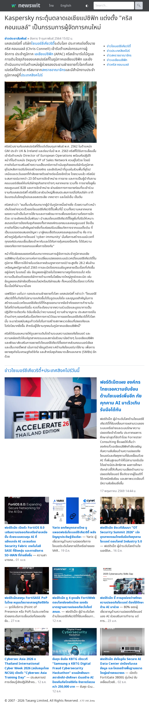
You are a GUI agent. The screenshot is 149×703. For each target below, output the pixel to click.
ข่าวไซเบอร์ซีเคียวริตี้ (119, 46)
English (66, 5)
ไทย (51, 5)
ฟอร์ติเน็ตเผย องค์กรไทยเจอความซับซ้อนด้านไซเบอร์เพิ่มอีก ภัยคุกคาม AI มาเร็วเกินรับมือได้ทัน (121, 396)
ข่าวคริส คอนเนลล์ (118, 64)
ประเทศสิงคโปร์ (32, 75)
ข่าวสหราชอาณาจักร (119, 55)
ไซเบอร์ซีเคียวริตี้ (42, 43)
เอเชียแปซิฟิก (43, 54)
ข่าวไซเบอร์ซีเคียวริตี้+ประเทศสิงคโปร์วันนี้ (42, 370)
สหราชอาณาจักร (53, 70)
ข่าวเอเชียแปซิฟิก (117, 60)
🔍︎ (139, 5)
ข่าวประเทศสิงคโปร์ (118, 51)
